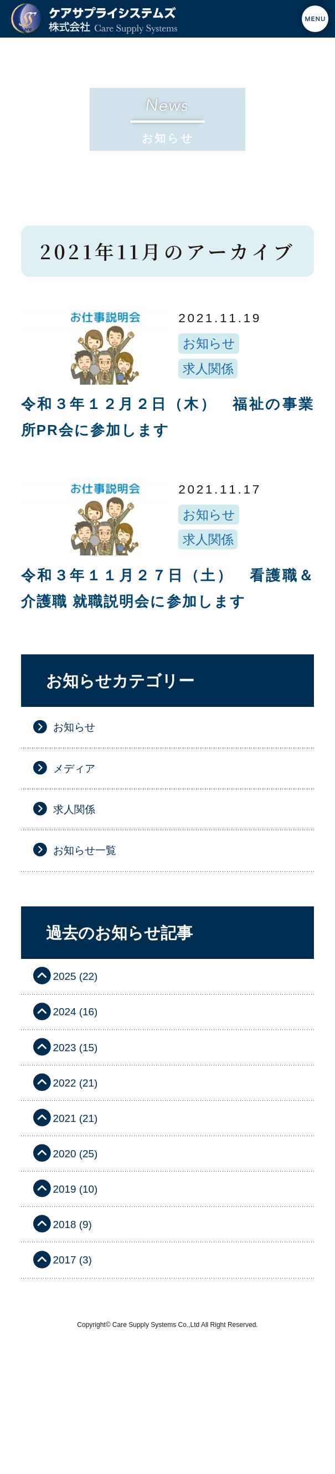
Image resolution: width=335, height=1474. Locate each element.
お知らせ (209, 343)
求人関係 (208, 368)
